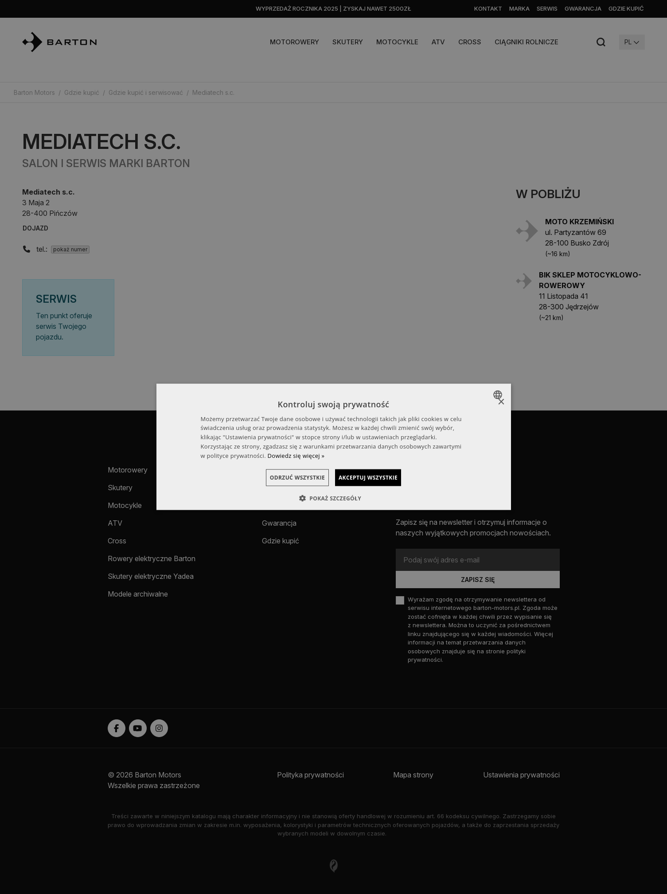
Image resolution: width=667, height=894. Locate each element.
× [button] (501, 402)
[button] (333, 498)
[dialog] (333, 447)
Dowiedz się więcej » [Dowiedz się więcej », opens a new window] (296, 455)
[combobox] (498, 394)
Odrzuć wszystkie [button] (287, 477)
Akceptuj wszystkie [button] (377, 477)
